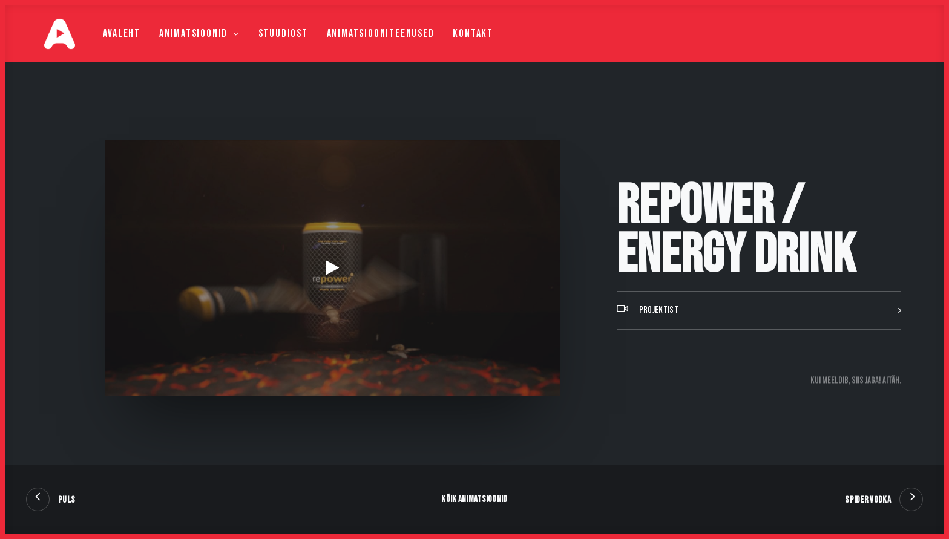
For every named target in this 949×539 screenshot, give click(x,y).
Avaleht (101, 46)
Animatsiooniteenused (360, 46)
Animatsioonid (179, 46)
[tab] (759, 340)
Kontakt (453, 46)
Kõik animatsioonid (474, 499)
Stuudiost (262, 46)
